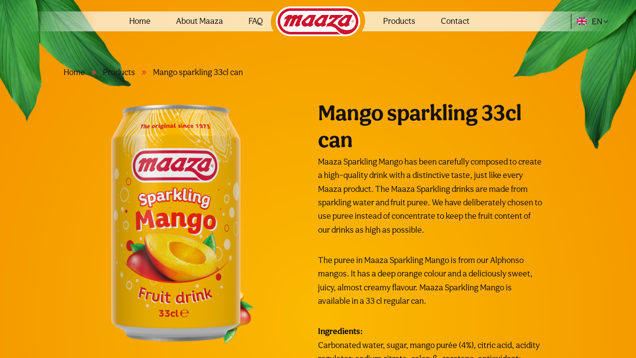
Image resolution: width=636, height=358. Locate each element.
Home (140, 21)
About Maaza (199, 21)
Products (399, 21)
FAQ (255, 21)
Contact (455, 21)
